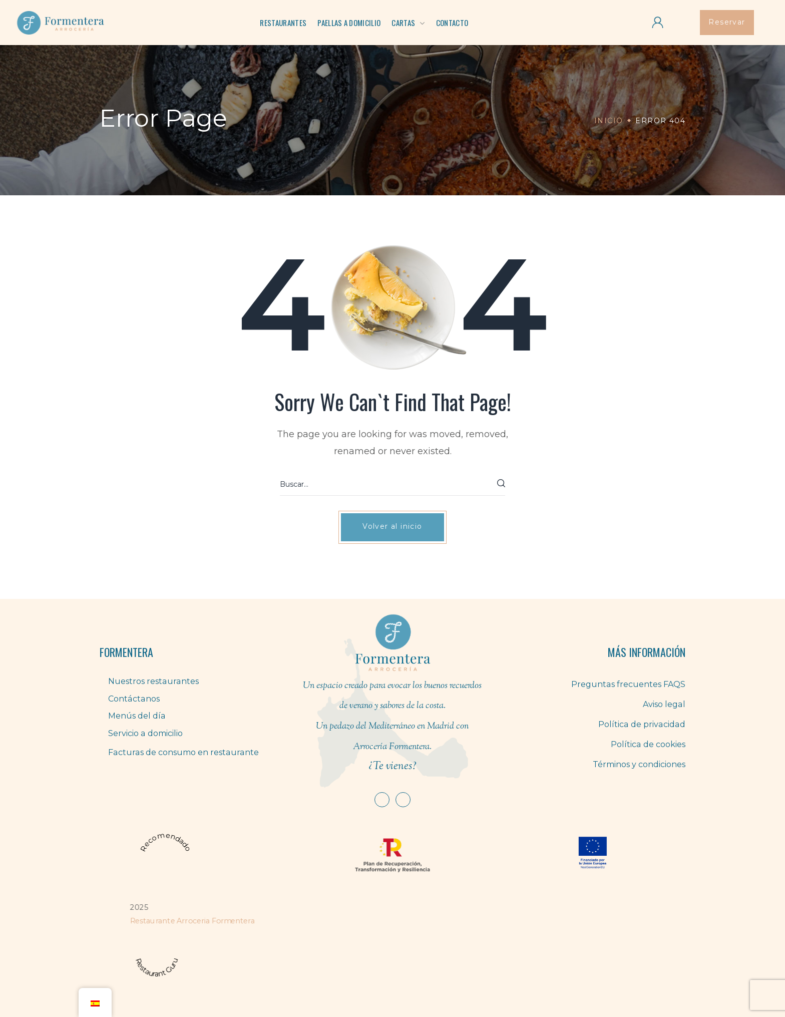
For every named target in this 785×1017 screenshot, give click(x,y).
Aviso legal (664, 704)
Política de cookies (648, 744)
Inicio (608, 120)
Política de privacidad (642, 724)
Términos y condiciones (639, 764)
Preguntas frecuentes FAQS (628, 684)
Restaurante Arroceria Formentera (192, 920)
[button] (726, 22)
